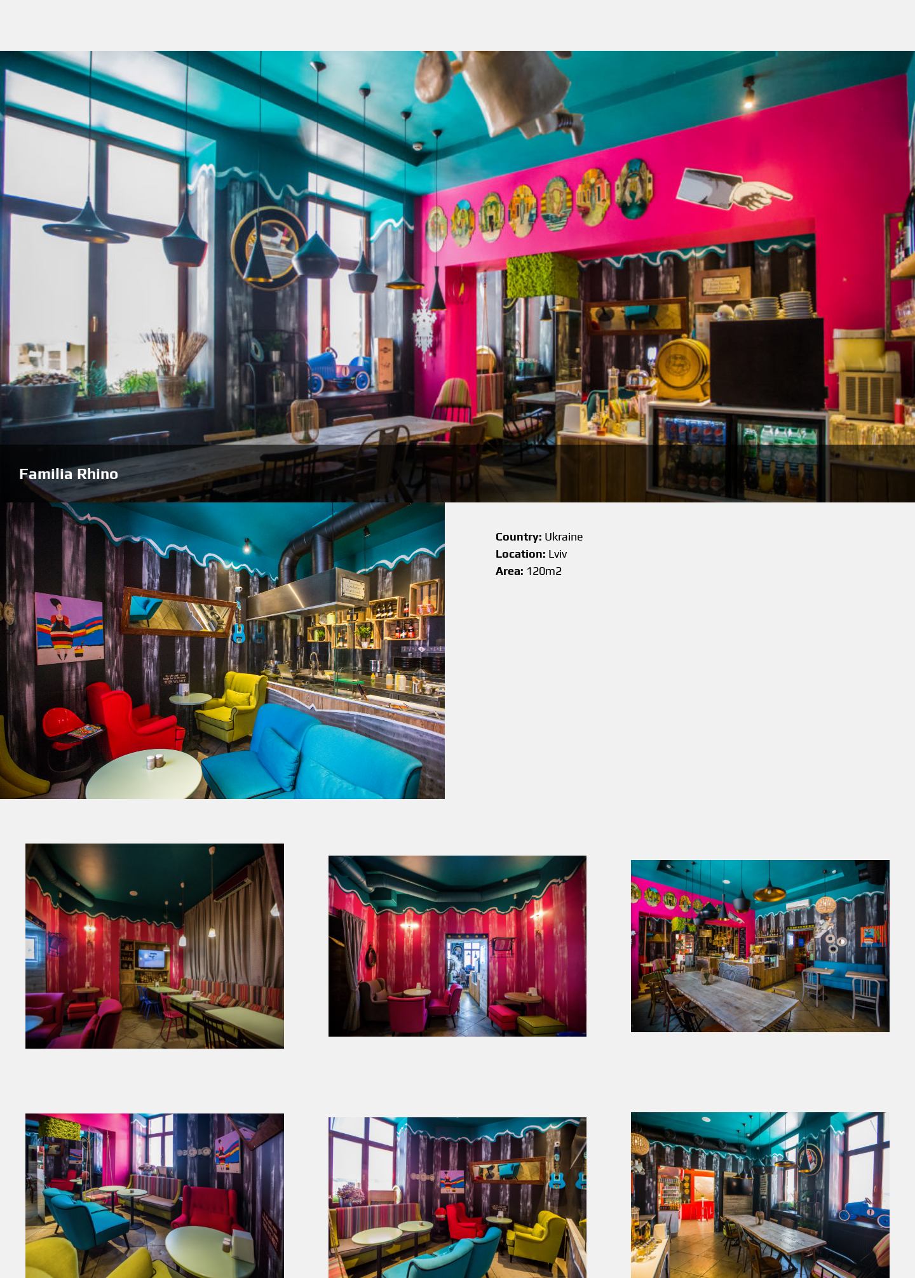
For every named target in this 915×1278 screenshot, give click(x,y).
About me (573, 26)
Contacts (634, 26)
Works (517, 26)
